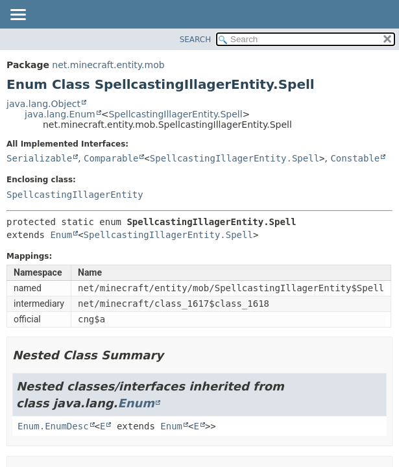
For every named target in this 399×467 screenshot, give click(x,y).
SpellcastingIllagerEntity (74, 194)
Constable (355, 158)
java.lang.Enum (60, 114)
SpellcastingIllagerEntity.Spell (175, 114)
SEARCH (196, 39)
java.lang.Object (43, 104)
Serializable (39, 158)
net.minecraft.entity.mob (108, 65)
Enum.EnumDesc (53, 426)
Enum (61, 235)
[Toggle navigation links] (17, 15)
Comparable (111, 158)
